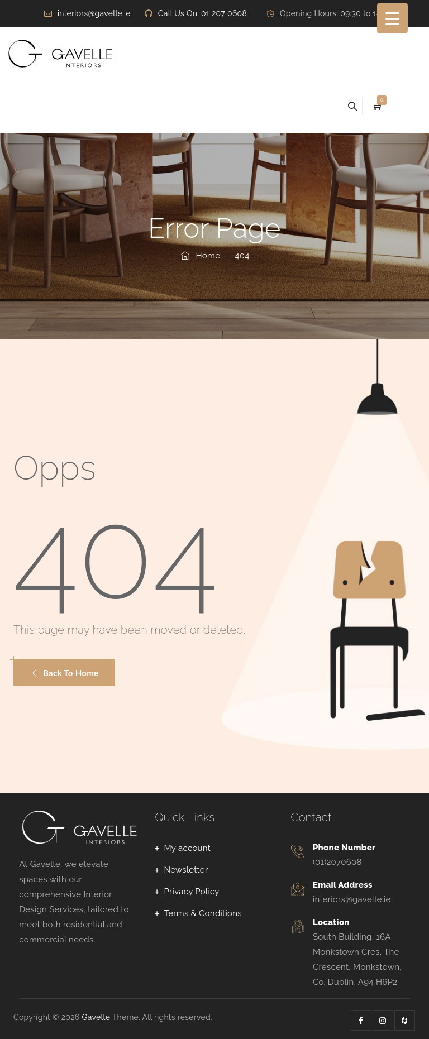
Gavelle (96, 1017)
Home (199, 256)
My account (187, 848)
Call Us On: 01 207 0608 (202, 13)
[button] (64, 672)
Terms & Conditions (202, 913)
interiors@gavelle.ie (94, 13)
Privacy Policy (191, 892)
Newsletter (186, 870)
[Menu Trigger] (392, 18)
